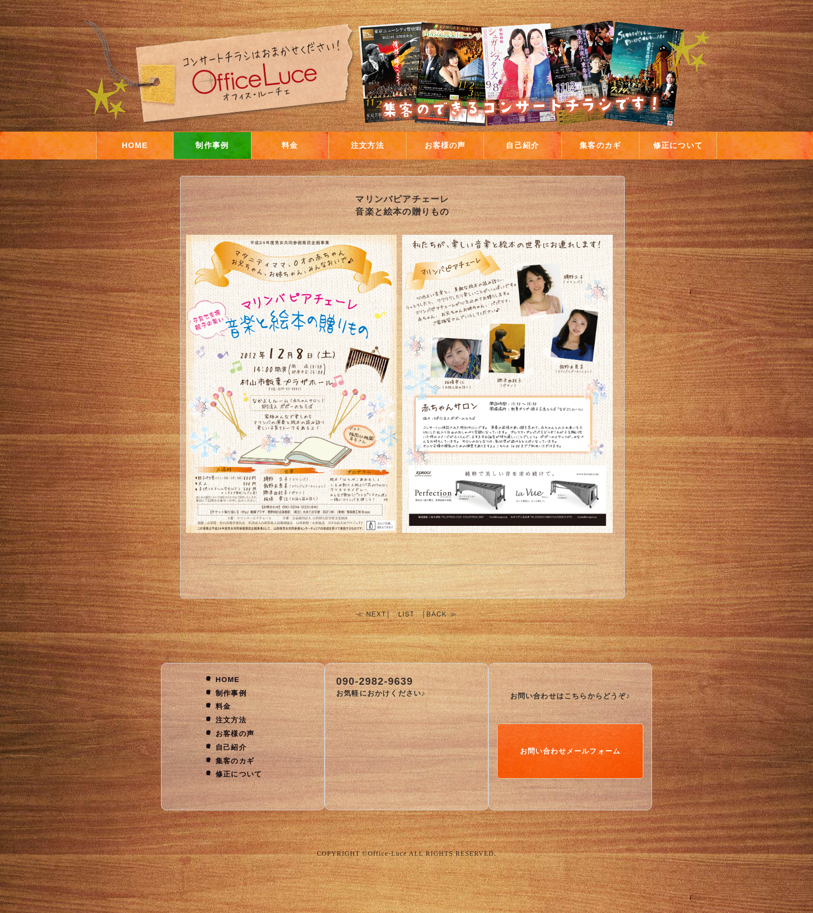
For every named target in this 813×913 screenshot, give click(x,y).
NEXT (376, 614)
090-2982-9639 (374, 681)
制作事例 (212, 145)
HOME (135, 145)
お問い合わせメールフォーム (570, 751)
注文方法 (367, 145)
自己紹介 (522, 145)
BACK (437, 614)
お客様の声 (445, 145)
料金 (290, 145)
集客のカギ (600, 145)
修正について (678, 145)
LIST (406, 614)
